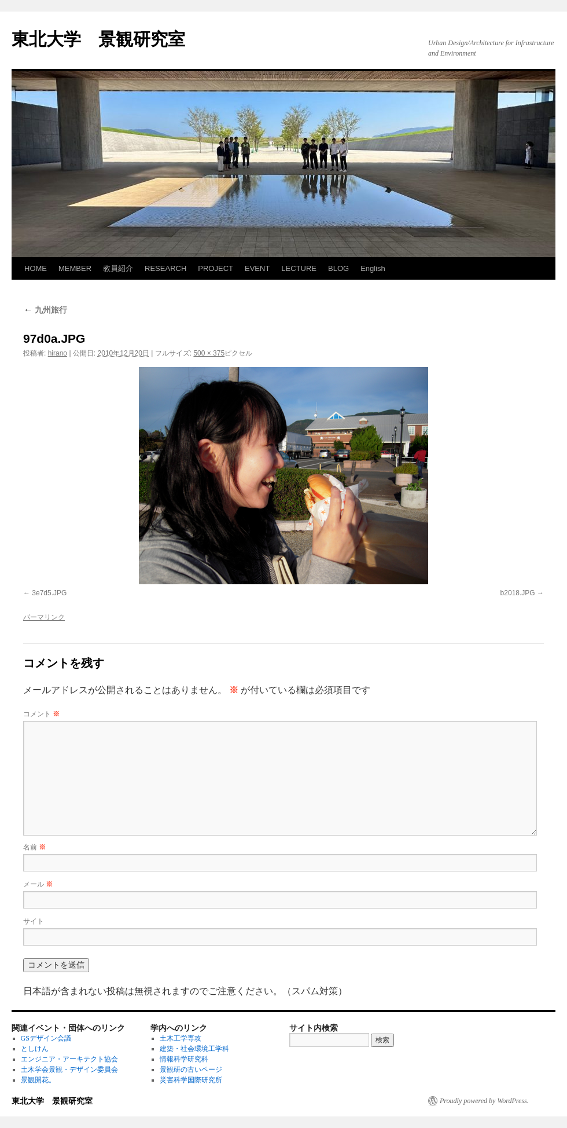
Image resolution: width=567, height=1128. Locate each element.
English (372, 268)
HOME (35, 268)
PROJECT (215, 268)
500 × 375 (208, 353)
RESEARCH (165, 268)
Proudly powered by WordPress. (484, 1101)
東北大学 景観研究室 (98, 39)
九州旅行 (45, 309)
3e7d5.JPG (49, 593)
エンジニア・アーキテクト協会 (69, 1059)
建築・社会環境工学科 (194, 1049)
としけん (35, 1049)
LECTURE (298, 268)
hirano (57, 353)
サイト (33, 921)
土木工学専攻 (180, 1038)
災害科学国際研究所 (191, 1080)
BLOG (338, 268)
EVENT (257, 268)
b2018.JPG (517, 593)
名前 (34, 847)
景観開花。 (38, 1080)
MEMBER (74, 268)
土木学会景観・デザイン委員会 (69, 1069)
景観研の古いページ (191, 1069)
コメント (41, 714)
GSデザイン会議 (46, 1038)
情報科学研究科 (184, 1059)
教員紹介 (118, 268)
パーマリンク (44, 617)
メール (38, 884)
